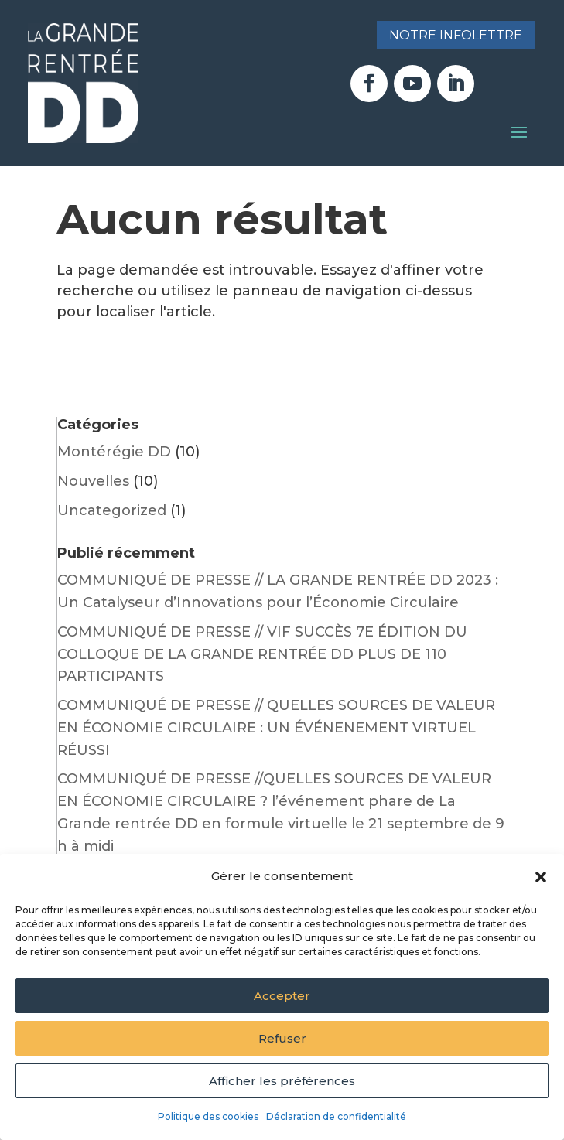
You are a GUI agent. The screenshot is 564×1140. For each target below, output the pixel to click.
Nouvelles (93, 481)
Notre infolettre (455, 35)
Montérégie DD (114, 451)
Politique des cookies (208, 1116)
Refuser (282, 1038)
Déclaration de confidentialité (336, 1116)
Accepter (282, 995)
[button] (541, 877)
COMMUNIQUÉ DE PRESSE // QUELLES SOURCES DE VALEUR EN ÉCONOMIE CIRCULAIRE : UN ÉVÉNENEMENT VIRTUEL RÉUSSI (276, 728)
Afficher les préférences (282, 1080)
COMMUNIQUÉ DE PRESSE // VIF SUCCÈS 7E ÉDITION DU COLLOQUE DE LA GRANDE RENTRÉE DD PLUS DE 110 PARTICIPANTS (262, 654)
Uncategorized (111, 510)
